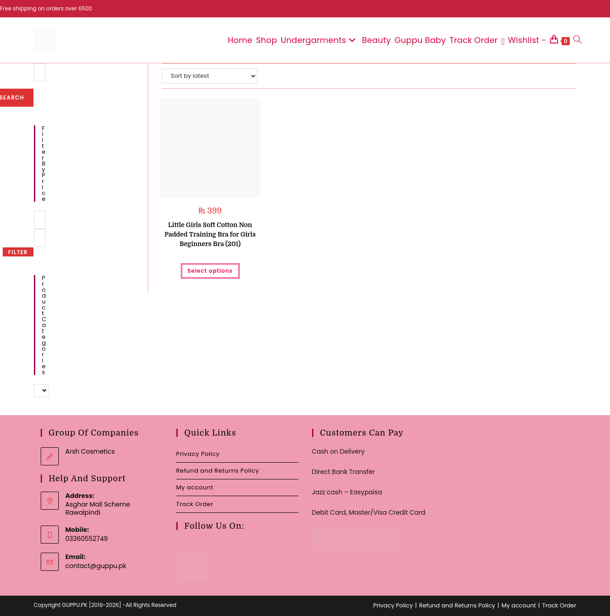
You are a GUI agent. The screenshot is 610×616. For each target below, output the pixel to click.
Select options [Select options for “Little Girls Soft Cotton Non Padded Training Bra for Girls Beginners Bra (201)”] (210, 271)
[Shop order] (209, 76)
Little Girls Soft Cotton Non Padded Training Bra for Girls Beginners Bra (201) (210, 234)
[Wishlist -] (524, 40)
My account (194, 487)
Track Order (194, 504)
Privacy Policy (198, 454)
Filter (18, 252)
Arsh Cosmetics (90, 451)
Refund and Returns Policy (217, 470)
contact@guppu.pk (96, 565)
